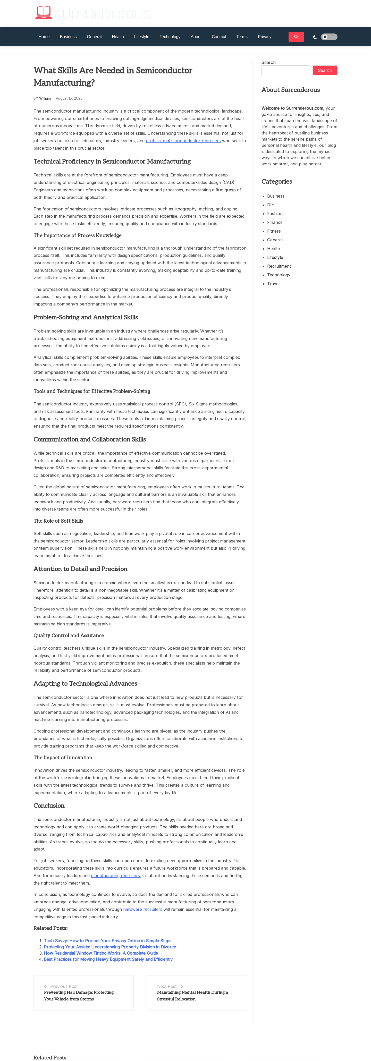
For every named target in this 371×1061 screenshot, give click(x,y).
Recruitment (279, 266)
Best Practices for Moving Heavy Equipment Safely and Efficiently (108, 959)
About (196, 37)
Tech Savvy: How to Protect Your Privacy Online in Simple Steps (107, 940)
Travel (273, 283)
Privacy (264, 37)
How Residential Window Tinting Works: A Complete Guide (101, 953)
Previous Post (64, 986)
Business (68, 37)
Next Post (166, 986)
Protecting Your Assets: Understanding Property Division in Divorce (110, 946)
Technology (169, 37)
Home (44, 37)
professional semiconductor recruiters (183, 140)
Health (118, 37)
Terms (242, 37)
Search (269, 62)
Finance (275, 222)
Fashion (275, 213)
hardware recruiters (142, 909)
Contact (219, 37)
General (94, 37)
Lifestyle (141, 37)
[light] (322, 37)
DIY (270, 204)
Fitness (274, 231)
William (45, 98)
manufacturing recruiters (115, 875)
